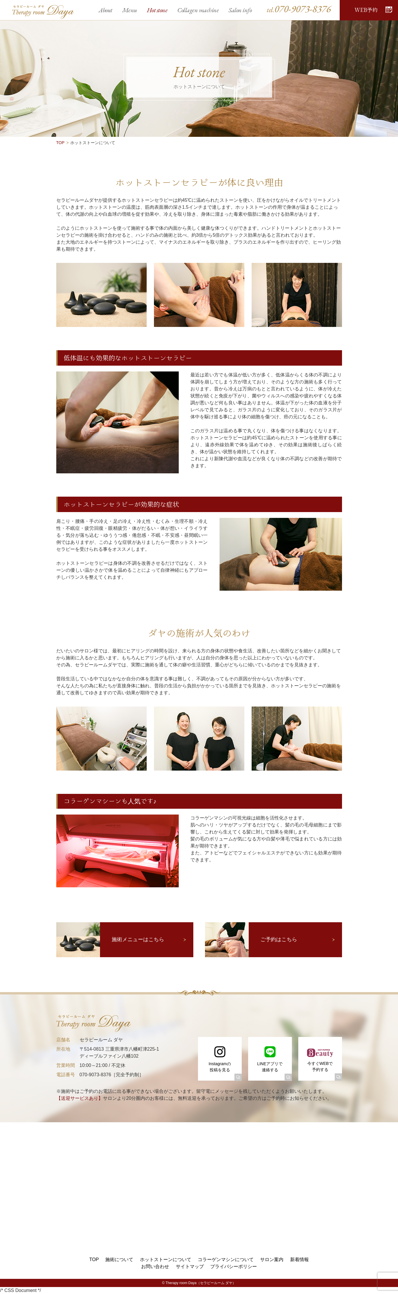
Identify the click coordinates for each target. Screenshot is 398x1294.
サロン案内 (271, 1259)
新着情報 (299, 1259)
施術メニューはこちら (138, 939)
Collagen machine (198, 10)
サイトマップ (190, 1266)
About (105, 10)
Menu (129, 10)
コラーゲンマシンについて (226, 1259)
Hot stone (157, 10)
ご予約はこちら (278, 939)
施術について (119, 1259)
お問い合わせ (155, 1266)
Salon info (240, 10)
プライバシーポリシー (233, 1266)
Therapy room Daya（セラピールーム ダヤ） (201, 1283)
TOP (60, 142)
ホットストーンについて (165, 1259)
